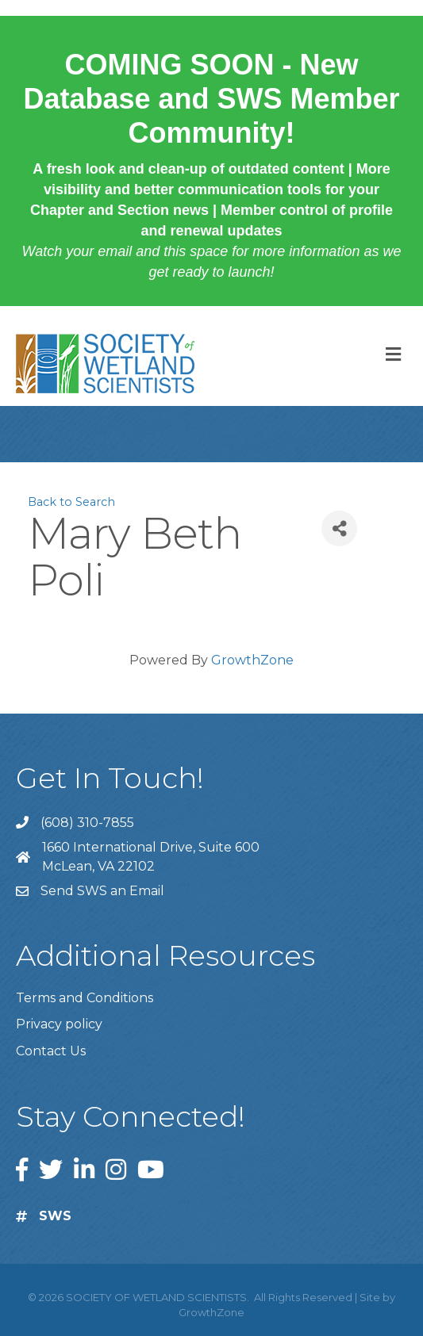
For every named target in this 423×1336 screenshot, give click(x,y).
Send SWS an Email (102, 890)
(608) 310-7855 (87, 822)
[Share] (339, 528)
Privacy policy (59, 1024)
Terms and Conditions (84, 997)
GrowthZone (252, 660)
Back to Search (71, 502)
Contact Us (51, 1050)
